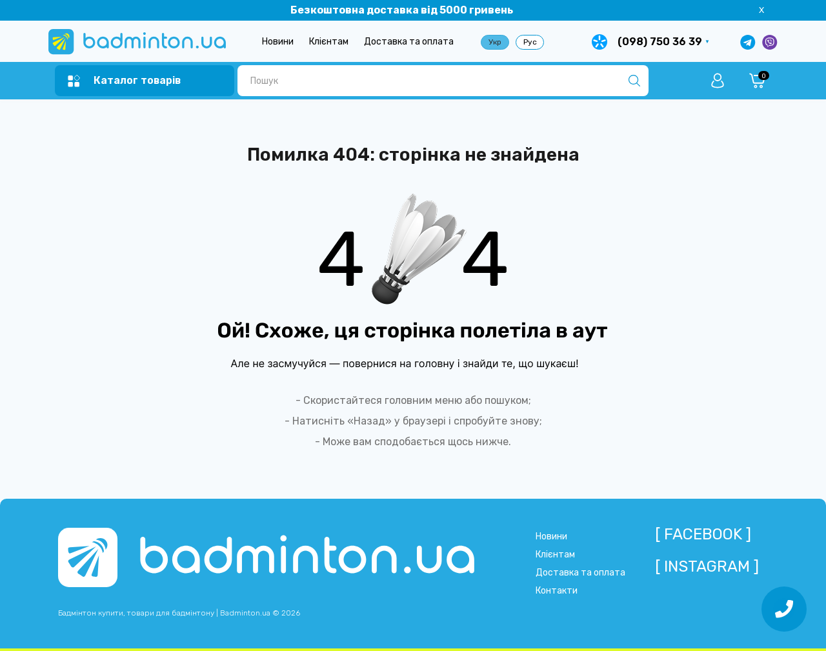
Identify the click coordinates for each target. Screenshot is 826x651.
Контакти (557, 590)
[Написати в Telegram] (748, 42)
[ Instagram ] (707, 566)
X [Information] (761, 10)
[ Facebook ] (703, 534)
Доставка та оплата (409, 41)
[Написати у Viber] (770, 42)
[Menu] (124, 81)
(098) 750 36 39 (660, 41)
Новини (278, 41)
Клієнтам (328, 41)
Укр (495, 41)
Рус (530, 41)
